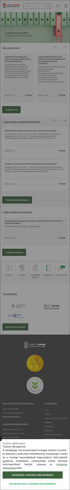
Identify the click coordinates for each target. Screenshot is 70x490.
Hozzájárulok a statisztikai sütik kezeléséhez (32, 475)
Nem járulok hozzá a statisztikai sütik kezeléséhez (32, 484)
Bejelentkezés (57, 6)
